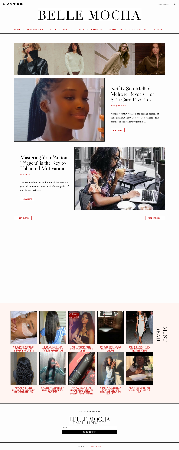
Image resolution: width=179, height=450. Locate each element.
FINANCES (96, 29)
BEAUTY (67, 29)
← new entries (22, 218)
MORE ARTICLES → (155, 218)
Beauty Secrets (118, 105)
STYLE (53, 29)
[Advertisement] (89, 265)
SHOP (81, 29)
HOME (17, 29)
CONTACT (159, 29)
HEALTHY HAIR (35, 29)
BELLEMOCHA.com (93, 446)
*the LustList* (138, 29)
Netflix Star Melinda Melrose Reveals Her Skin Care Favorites (132, 94)
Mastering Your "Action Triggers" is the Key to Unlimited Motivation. (43, 163)
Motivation (25, 174)
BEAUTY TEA (115, 29)
